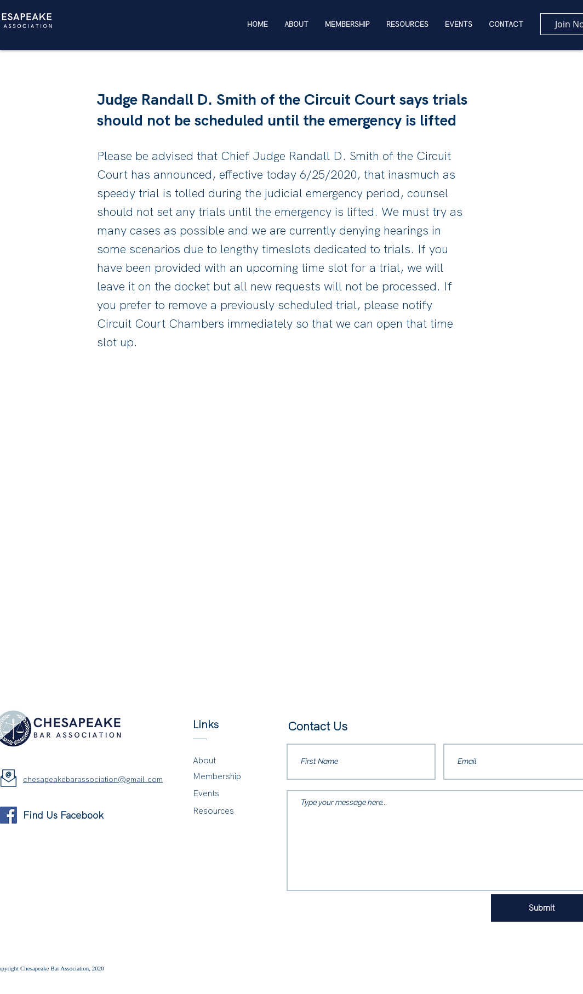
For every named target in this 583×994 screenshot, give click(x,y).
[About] (223, 761)
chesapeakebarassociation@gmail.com (93, 779)
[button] (407, 24)
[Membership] (223, 777)
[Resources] (224, 811)
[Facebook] (8, 815)
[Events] (223, 794)
